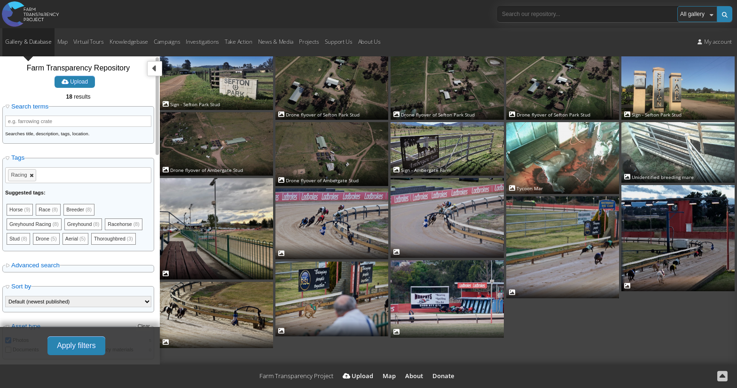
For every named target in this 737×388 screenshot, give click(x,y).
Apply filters (76, 345)
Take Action (238, 42)
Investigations (202, 42)
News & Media (275, 42)
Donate (443, 376)
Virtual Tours (88, 42)
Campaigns (167, 42)
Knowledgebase (129, 42)
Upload (75, 81)
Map (62, 42)
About (414, 376)
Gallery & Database (28, 42)
